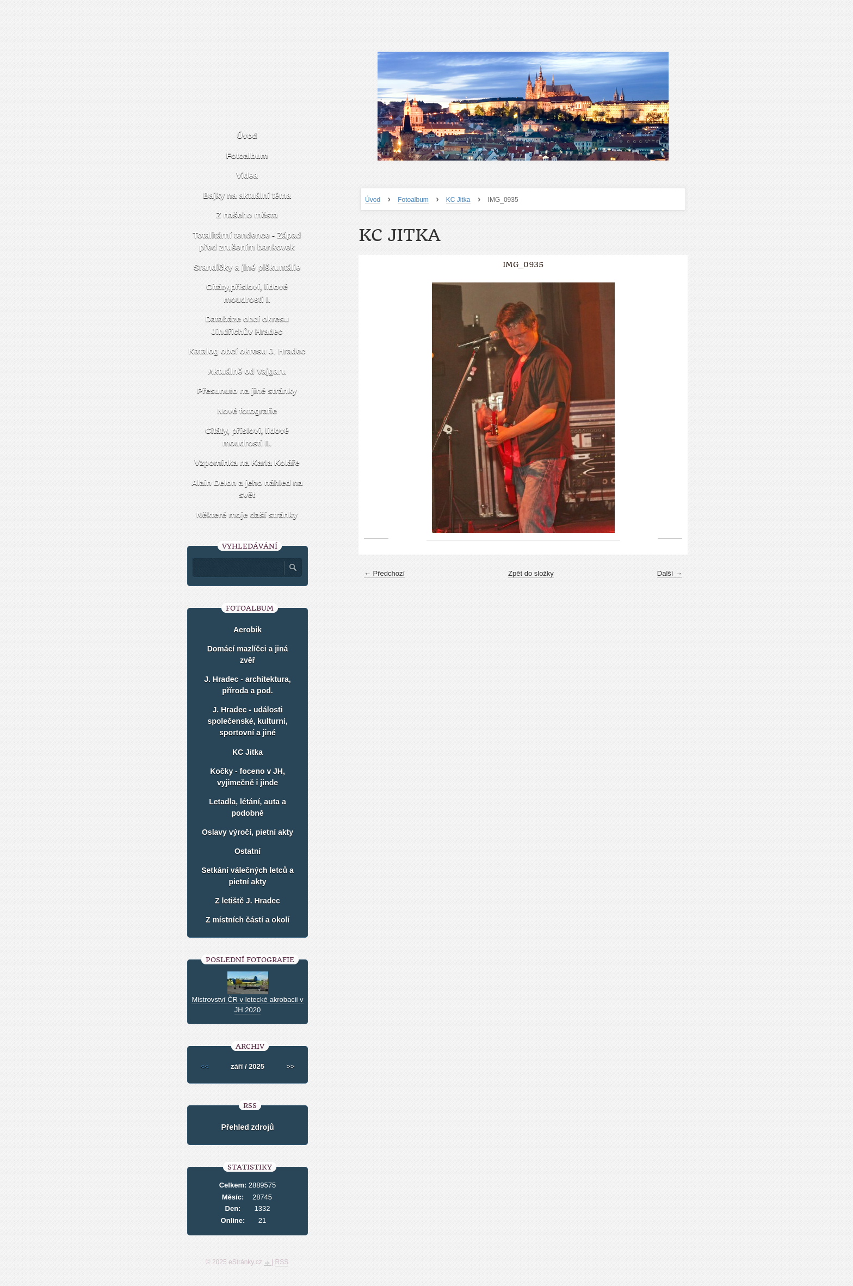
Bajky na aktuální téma (247, 195)
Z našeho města (246, 214)
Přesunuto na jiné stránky (246, 390)
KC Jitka (458, 200)
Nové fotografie (247, 410)
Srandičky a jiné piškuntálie (247, 267)
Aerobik (247, 629)
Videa (247, 175)
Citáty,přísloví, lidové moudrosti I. (247, 293)
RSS (282, 1262)
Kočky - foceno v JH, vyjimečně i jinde (247, 777)
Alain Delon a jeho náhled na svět (246, 489)
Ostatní (247, 851)
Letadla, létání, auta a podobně (247, 807)
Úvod (372, 200)
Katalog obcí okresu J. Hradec (246, 350)
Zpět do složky (531, 573)
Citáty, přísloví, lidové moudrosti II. (247, 436)
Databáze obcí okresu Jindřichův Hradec (247, 325)
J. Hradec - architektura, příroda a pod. (247, 685)
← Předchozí (384, 573)
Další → (669, 573)
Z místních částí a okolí (247, 919)
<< (205, 1066)
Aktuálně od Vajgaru (247, 371)
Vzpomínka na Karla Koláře (246, 462)
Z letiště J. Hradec (247, 900)
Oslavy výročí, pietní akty (247, 832)
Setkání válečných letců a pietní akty (247, 876)
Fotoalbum (413, 200)
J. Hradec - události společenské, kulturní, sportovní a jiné (247, 721)
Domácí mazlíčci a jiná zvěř (247, 654)
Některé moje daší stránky (247, 514)
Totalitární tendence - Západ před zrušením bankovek (247, 241)
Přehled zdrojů (247, 1127)
